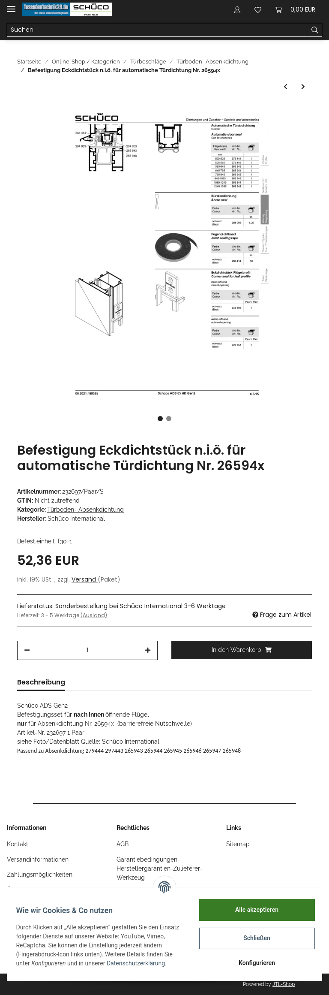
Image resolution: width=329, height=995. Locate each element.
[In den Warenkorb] (241, 650)
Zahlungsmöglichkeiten (39, 874)
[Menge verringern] (27, 650)
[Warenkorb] (295, 9)
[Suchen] (157, 30)
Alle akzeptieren (251, 909)
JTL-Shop (283, 984)
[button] (237, 9)
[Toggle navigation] (11, 5)
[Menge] (87, 650)
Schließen (252, 938)
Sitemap (238, 844)
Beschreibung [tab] (41, 682)
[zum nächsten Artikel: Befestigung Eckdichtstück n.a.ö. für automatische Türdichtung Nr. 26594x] (303, 87)
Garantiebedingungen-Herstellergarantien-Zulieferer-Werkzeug (159, 868)
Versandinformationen (38, 859)
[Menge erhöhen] (147, 650)
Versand (85, 579)
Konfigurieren (251, 962)
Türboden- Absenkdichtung (85, 509)
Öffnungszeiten (28, 889)
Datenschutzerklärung (50, 968)
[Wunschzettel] (258, 9)
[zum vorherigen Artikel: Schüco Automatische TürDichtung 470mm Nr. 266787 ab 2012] (285, 87)
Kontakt (17, 844)
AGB (123, 844)
